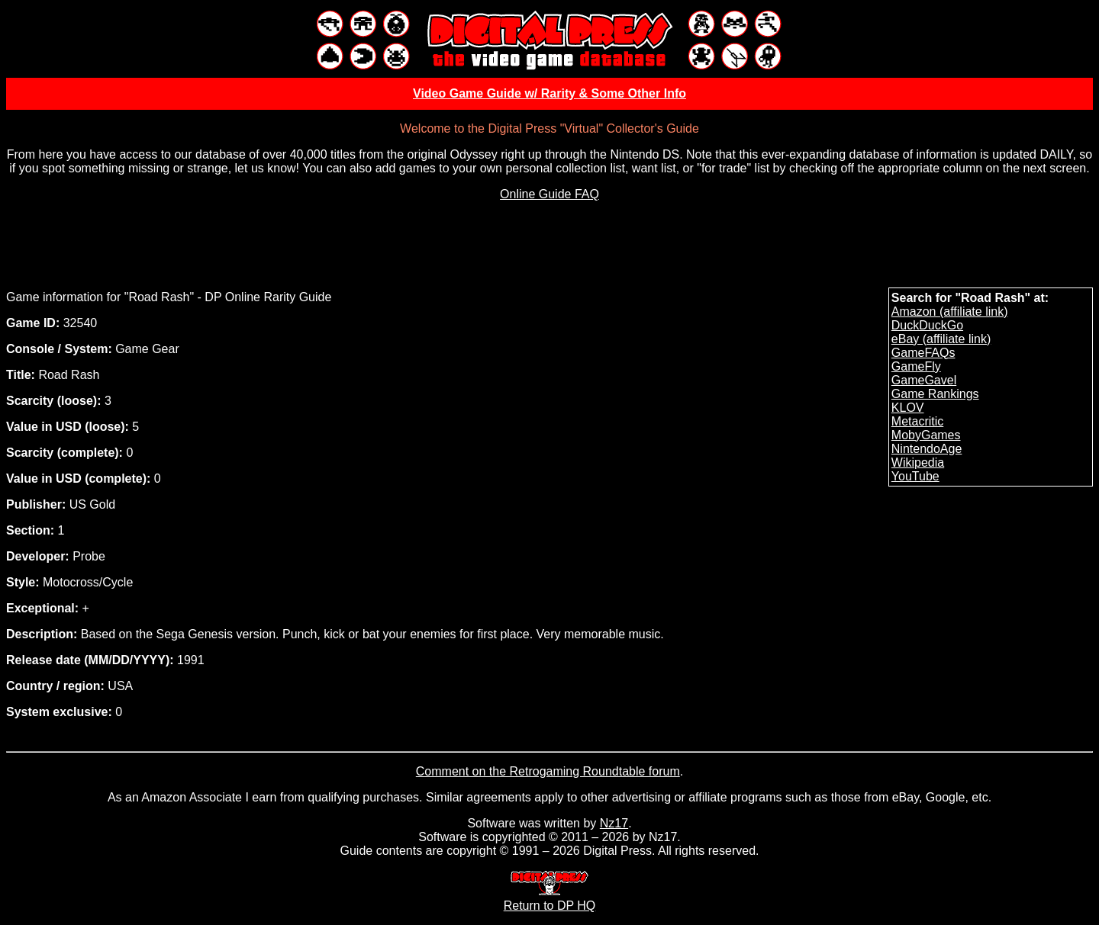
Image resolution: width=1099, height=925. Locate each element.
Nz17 (614, 823)
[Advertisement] (549, 248)
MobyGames (926, 435)
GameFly (916, 366)
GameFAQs (923, 352)
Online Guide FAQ (549, 194)
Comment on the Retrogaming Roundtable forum (548, 771)
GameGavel (923, 380)
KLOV (907, 407)
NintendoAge (926, 448)
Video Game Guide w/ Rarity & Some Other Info (549, 93)
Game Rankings (935, 393)
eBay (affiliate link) (941, 338)
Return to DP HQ (550, 898)
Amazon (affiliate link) (949, 311)
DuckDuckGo (927, 325)
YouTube (915, 476)
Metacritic (917, 421)
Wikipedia (917, 462)
